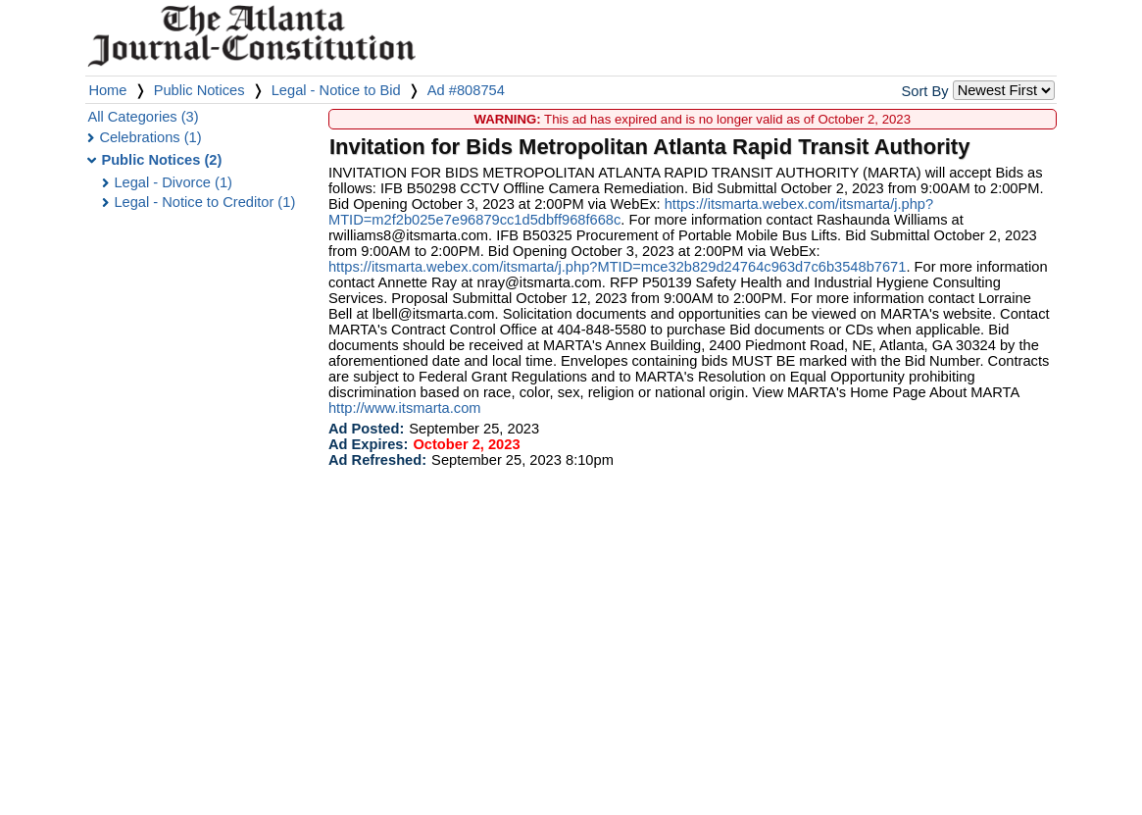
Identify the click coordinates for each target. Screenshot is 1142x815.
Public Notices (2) (161, 160)
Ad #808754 (466, 90)
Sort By (924, 91)
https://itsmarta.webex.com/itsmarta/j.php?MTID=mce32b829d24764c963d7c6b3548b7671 (617, 267)
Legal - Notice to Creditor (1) (204, 202)
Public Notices (199, 90)
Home (107, 90)
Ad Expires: (368, 444)
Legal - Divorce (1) (173, 182)
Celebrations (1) (150, 137)
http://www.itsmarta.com (404, 408)
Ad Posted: (366, 428)
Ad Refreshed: (377, 460)
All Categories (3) (142, 117)
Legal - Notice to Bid (336, 90)
